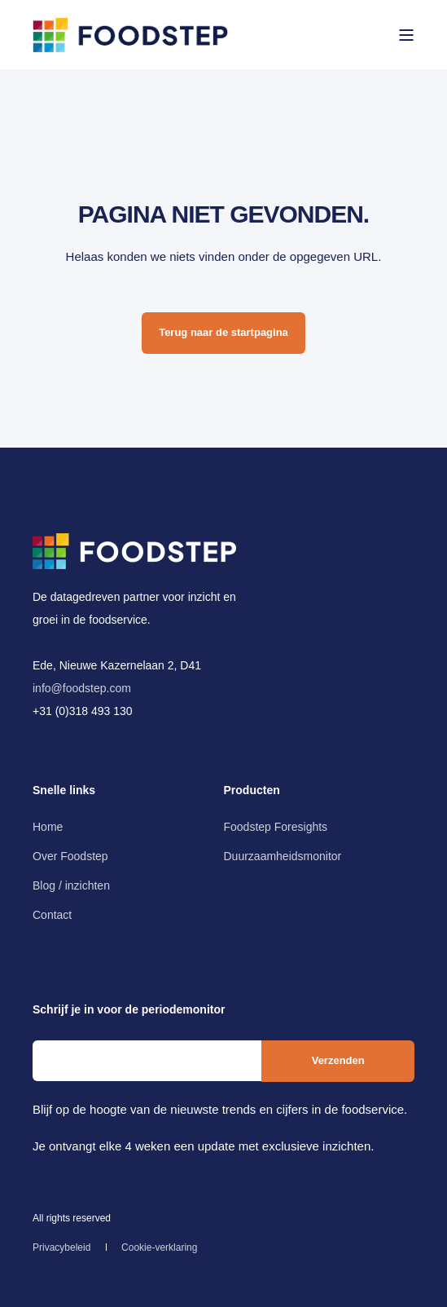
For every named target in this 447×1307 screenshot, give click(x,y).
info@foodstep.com (82, 688)
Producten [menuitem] (252, 790)
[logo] (134, 551)
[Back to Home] (130, 34)
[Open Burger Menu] (406, 35)
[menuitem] (48, 827)
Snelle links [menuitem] (64, 790)
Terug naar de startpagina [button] (223, 332)
